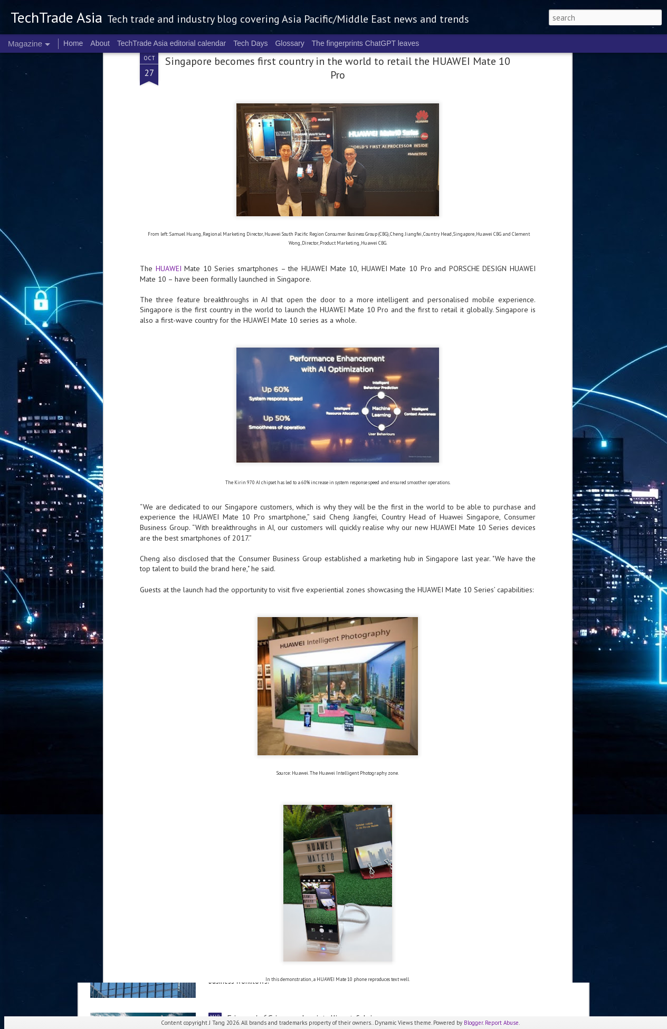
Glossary (289, 43)
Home (73, 43)
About (100, 43)
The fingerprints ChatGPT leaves (366, 43)
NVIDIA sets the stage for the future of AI (302, 687)
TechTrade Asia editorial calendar (171, 43)
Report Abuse (502, 1022)
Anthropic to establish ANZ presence (173, 807)
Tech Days (250, 43)
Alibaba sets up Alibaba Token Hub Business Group (315, 897)
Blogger (473, 1022)
